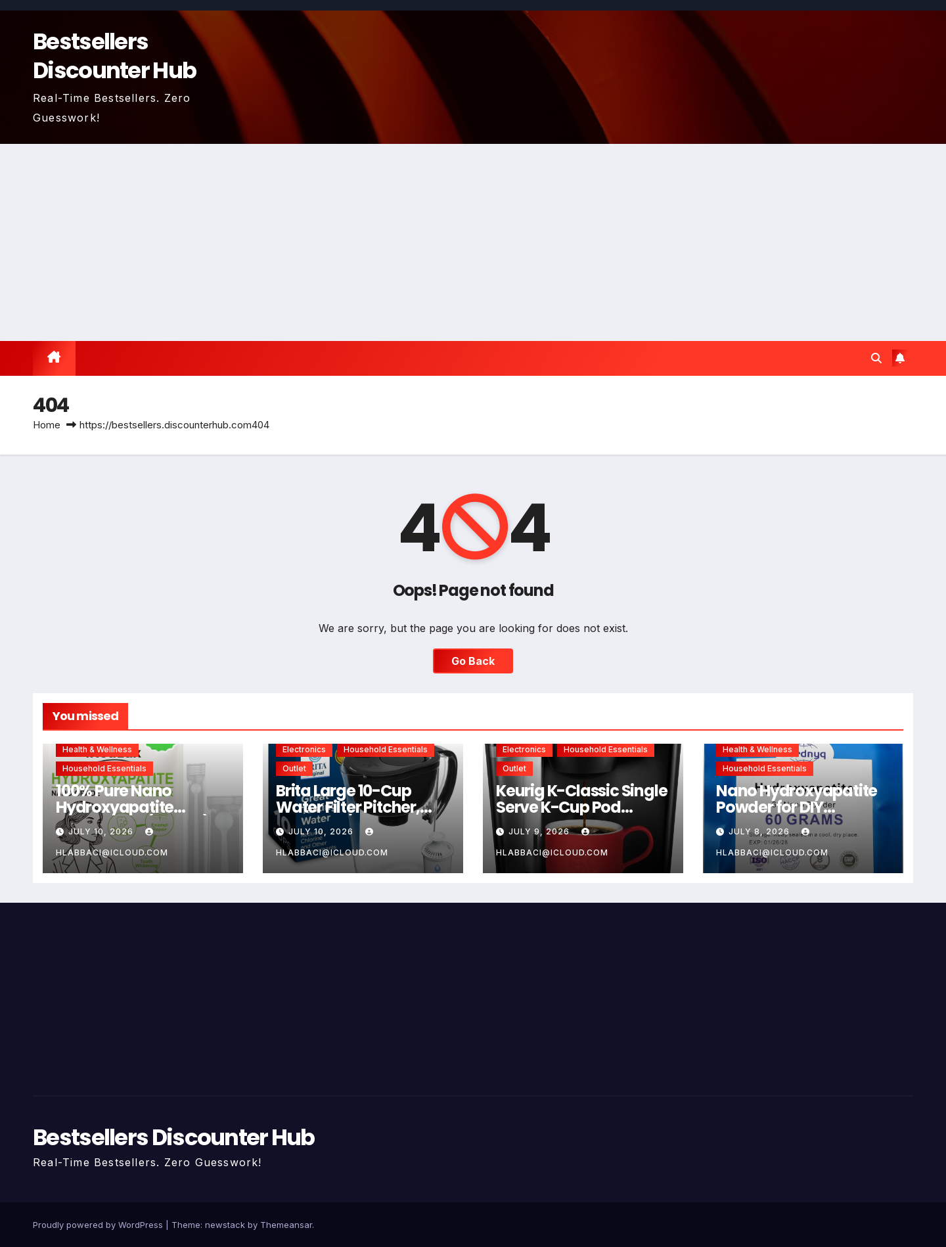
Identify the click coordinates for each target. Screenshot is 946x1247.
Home (46, 425)
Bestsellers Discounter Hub (114, 56)
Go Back (473, 661)
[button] (876, 358)
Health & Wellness (97, 749)
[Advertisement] (473, 242)
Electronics (304, 749)
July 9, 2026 (540, 831)
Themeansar (286, 1224)
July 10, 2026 (102, 831)
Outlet (294, 768)
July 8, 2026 (760, 831)
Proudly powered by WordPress (99, 1224)
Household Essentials (104, 768)
